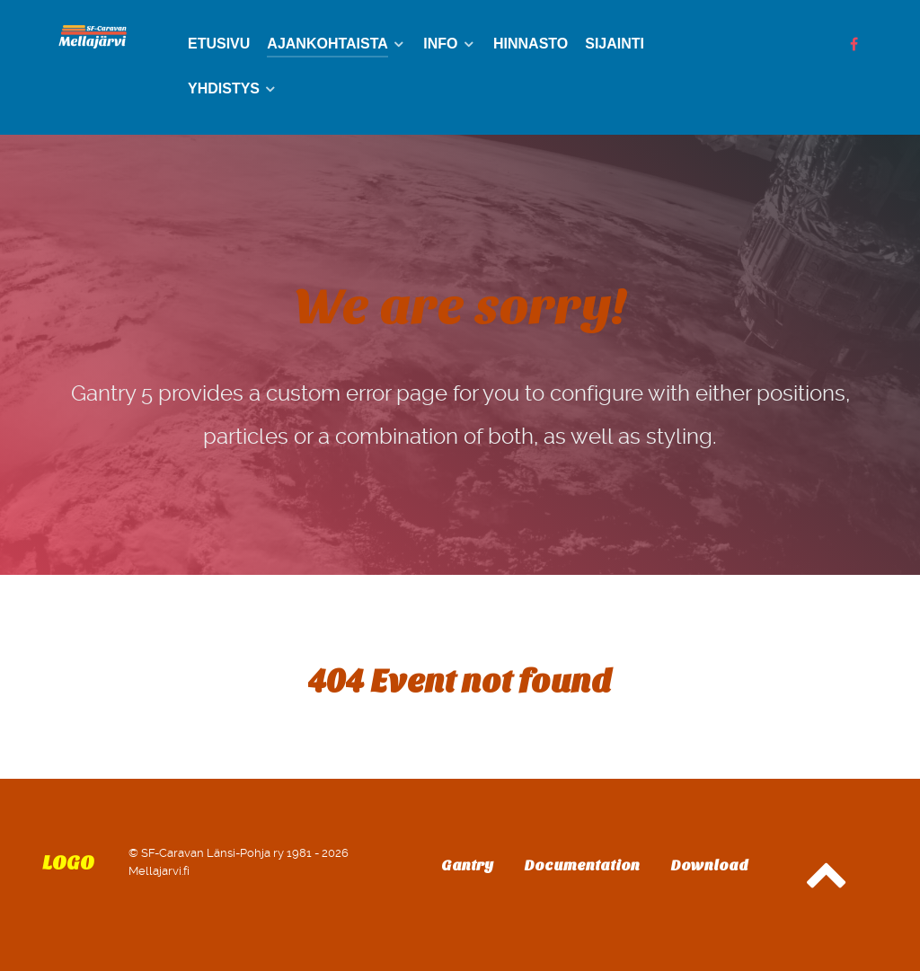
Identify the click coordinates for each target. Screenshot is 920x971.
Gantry (467, 865)
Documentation (582, 865)
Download (709, 865)
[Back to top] (826, 883)
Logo (68, 863)
